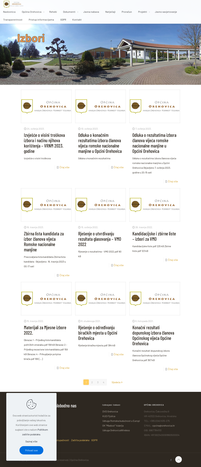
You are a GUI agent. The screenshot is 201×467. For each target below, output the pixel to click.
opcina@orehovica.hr (163, 425)
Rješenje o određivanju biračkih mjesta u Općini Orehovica (97, 333)
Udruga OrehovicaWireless (116, 430)
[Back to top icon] (178, 459)
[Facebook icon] (171, 460)
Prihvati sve (31, 450)
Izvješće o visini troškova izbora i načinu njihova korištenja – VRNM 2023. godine (44, 143)
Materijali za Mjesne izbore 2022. (45, 330)
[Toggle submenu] (43, 11)
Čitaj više (64, 167)
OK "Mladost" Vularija (113, 425)
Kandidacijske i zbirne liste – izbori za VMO (154, 236)
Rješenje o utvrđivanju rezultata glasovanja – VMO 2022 (99, 239)
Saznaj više (31, 441)
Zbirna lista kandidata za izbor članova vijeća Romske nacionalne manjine (44, 241)
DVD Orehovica (110, 411)
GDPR (94, 440)
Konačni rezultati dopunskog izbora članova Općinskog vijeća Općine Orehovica (153, 335)
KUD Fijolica (108, 416)
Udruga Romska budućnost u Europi (121, 420)
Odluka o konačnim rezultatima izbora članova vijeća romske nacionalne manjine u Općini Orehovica (100, 143)
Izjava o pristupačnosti (57, 440)
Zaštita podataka (80, 440)
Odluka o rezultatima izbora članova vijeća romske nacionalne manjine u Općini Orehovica (154, 143)
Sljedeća (117, 382)
